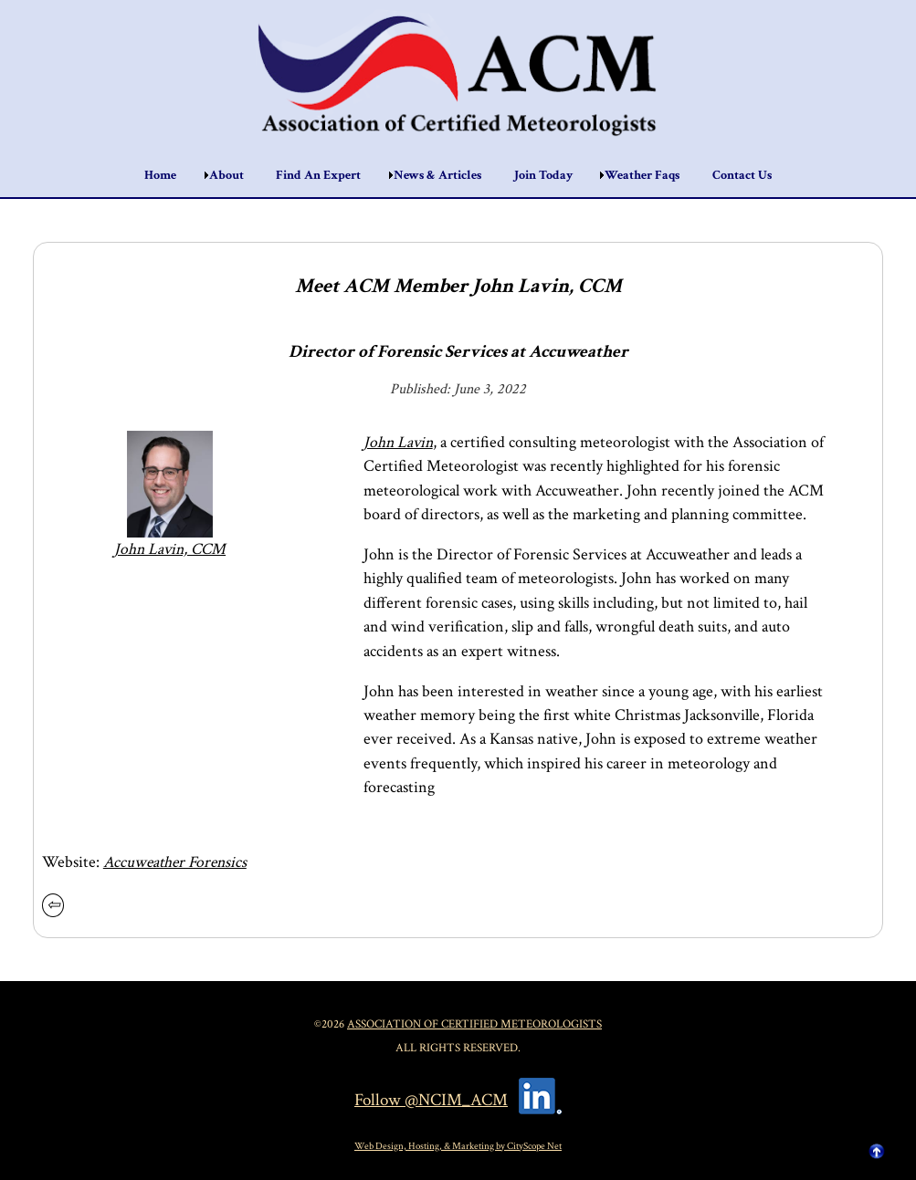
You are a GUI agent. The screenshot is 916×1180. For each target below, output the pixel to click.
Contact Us (742, 175)
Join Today (543, 175)
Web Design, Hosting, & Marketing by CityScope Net (458, 1146)
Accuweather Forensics (175, 861)
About (226, 175)
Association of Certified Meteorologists (474, 1024)
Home (160, 175)
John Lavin (398, 442)
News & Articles (437, 175)
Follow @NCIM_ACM (431, 1100)
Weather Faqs (642, 175)
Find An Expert (318, 175)
